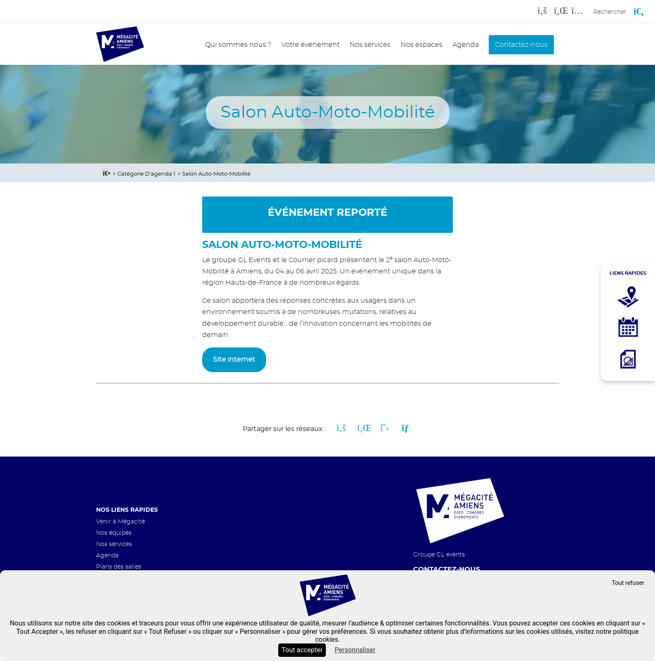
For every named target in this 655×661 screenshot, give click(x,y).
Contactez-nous (521, 44)
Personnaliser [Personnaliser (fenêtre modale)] (355, 650)
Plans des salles (118, 567)
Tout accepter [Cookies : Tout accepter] (302, 650)
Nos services (370, 44)
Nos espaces (421, 44)
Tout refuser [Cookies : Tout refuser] (628, 583)
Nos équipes (114, 533)
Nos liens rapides (127, 510)
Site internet (234, 359)
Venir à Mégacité (120, 521)
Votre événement (311, 44)
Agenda (465, 44)
